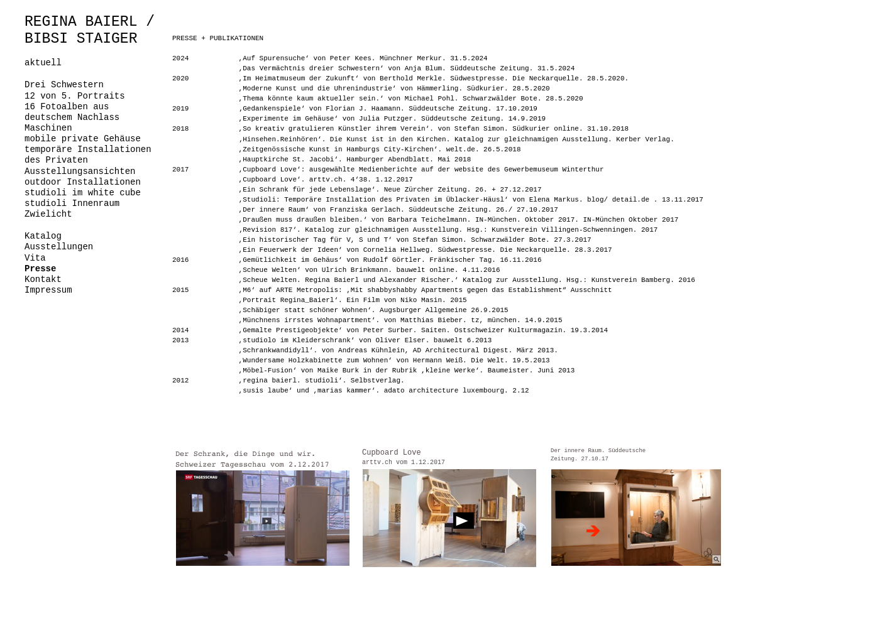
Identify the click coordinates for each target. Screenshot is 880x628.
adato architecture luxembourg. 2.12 (456, 390)
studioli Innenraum (72, 203)
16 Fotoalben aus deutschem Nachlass (72, 112)
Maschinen (48, 128)
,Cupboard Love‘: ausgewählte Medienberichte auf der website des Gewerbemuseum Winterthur (421, 169)
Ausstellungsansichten (80, 171)
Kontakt (43, 279)
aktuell (43, 63)
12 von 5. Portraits (75, 96)
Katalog (43, 236)
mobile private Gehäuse (83, 139)
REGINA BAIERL (81, 22)
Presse (40, 269)
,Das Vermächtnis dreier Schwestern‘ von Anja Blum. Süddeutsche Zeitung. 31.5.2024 (407, 68)
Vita (35, 258)
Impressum (48, 290)
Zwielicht (48, 214)
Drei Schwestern (64, 85)
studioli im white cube (83, 193)
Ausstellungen (59, 247)
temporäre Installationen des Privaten (88, 154)
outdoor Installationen (83, 182)
